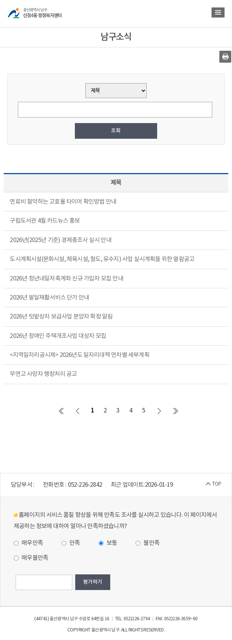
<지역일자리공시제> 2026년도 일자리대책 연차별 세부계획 (79, 355)
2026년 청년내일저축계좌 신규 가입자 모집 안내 (66, 278)
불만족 (147, 543)
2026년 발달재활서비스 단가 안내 (49, 297)
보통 (108, 543)
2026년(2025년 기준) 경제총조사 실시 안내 (60, 240)
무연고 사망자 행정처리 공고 (43, 374)
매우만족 (28, 543)
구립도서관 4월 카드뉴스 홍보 (45, 220)
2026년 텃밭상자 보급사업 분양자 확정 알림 (61, 316)
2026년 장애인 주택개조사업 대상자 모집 (58, 336)
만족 (70, 543)
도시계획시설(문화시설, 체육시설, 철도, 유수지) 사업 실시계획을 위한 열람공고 (102, 259)
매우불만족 (31, 558)
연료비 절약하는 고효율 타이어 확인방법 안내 (63, 201)
